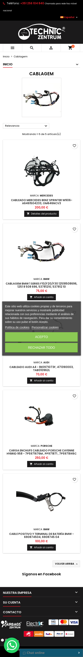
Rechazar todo (41, 347)
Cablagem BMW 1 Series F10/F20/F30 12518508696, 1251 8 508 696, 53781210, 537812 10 (41, 285)
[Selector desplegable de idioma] (69, 17)
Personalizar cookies (45, 327)
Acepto (41, 337)
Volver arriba (66, 564)
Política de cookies (17, 327)
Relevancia (26, 126)
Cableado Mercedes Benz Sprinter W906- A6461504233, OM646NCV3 (41, 201)
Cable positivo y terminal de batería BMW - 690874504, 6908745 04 (41, 535)
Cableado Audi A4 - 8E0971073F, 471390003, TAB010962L (41, 368)
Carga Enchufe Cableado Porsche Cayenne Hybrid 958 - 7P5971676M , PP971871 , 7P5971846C (42, 452)
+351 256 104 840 (32, 3)
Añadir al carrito (41, 297)
